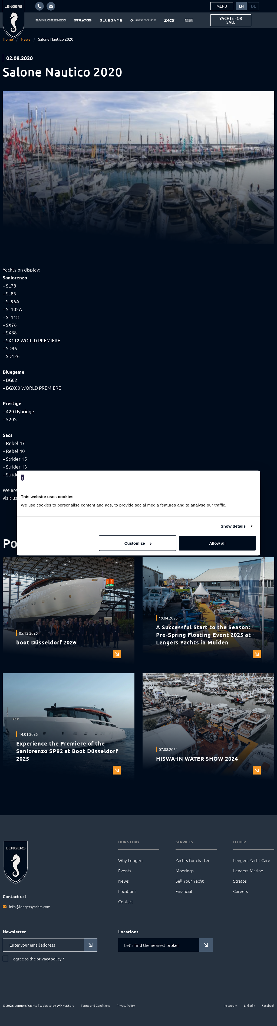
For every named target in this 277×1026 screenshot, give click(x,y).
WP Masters (65, 1005)
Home (8, 39)
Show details (233, 526)
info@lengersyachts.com (29, 906)
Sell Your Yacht (190, 880)
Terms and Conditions (95, 1005)
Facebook (268, 1005)
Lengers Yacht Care (251, 860)
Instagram (230, 1005)
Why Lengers (130, 860)
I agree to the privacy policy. (37, 959)
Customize (137, 543)
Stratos (240, 880)
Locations (127, 891)
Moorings (185, 870)
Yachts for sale (230, 20)
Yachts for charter (193, 860)
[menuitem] (241, 6)
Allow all (217, 543)
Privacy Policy (126, 1005)
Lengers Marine (248, 870)
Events (124, 870)
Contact (125, 901)
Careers (240, 891)
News (25, 39)
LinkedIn (249, 1005)
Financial (184, 891)
